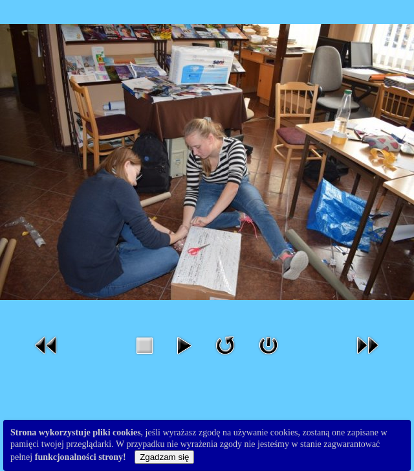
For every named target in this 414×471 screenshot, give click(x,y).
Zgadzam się (164, 457)
